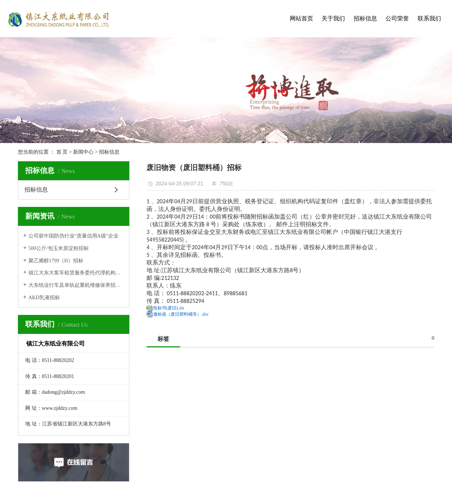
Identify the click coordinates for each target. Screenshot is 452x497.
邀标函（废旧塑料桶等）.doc (181, 314)
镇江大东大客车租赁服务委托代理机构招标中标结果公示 (76, 273)
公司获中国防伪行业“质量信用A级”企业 (74, 236)
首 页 (62, 152)
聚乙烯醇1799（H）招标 (56, 260)
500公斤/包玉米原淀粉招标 (59, 248)
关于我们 (333, 18)
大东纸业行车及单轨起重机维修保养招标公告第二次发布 (76, 285)
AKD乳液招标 (44, 297)
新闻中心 (83, 152)
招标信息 (365, 18)
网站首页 (301, 18)
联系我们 (429, 18)
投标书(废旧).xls (168, 308)
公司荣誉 (397, 18)
